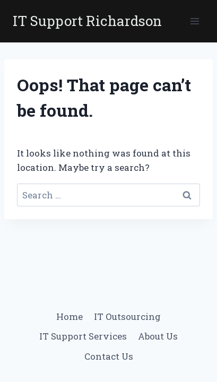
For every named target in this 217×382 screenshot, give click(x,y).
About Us (158, 336)
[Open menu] (194, 21)
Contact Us (108, 356)
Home (69, 316)
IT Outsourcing (127, 316)
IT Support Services (83, 336)
